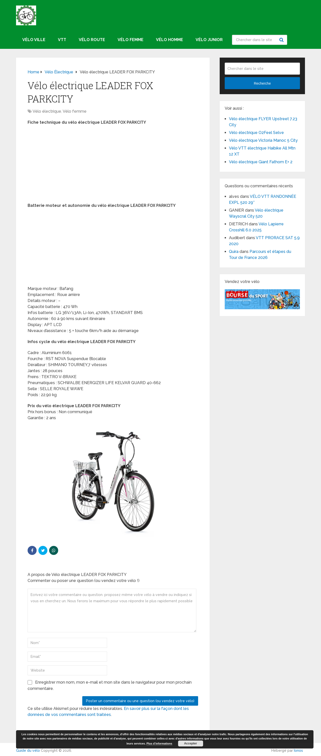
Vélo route (92, 39)
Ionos (298, 750)
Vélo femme (130, 39)
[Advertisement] (113, 165)
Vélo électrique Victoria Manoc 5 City (263, 140)
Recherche (282, 40)
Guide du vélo (28, 750)
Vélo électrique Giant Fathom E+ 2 (260, 162)
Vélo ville (33, 39)
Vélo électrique (47, 111)
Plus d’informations (159, 743)
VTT (62, 39)
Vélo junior (209, 39)
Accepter (190, 743)
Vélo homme (169, 39)
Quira (233, 251)
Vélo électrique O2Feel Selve (256, 132)
